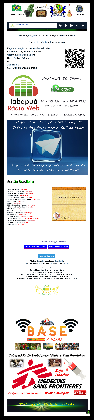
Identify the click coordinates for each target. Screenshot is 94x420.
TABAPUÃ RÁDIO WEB (46, 256)
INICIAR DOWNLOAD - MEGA (58, 246)
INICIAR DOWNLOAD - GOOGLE (35, 246)
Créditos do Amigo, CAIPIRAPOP (56, 242)
